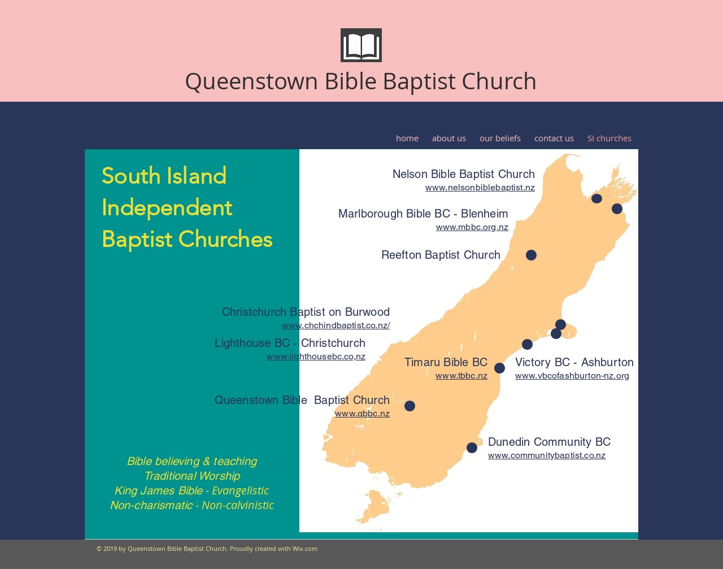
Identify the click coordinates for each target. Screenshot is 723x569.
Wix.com (305, 548)
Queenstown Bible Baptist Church (361, 81)
